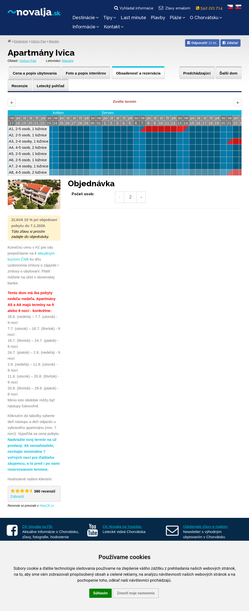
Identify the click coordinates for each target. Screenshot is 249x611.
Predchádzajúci (197, 73)
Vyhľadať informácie (133, 8)
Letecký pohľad (50, 86)
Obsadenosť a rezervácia (138, 73)
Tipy (109, 17)
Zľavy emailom (174, 8)
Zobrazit (17, 496)
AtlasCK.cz (46, 505)
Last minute (133, 17)
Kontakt (114, 26)
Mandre (54, 41)
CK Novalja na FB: (37, 526)
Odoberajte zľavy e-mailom (205, 526)
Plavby (158, 17)
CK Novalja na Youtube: (122, 526)
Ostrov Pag (38, 41)
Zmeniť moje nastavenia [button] (135, 593)
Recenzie (20, 86)
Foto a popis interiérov (86, 73)
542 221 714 (210, 8)
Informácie (85, 26)
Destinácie (85, 17)
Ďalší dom (229, 73)
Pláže (177, 17)
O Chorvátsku (206, 17)
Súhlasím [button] (100, 593)
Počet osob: (83, 194)
